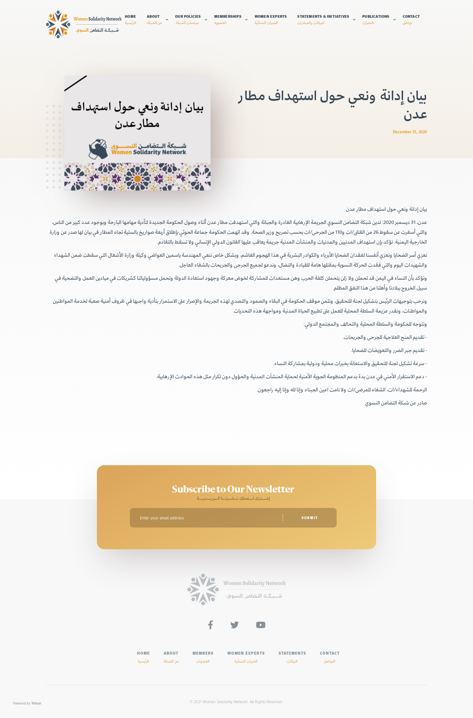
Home (130, 19)
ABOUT (171, 656)
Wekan (36, 703)
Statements (292, 656)
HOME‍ (143, 656)
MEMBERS (203, 656)
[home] (84, 24)
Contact (411, 19)
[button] (158, 19)
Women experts (271, 19)
